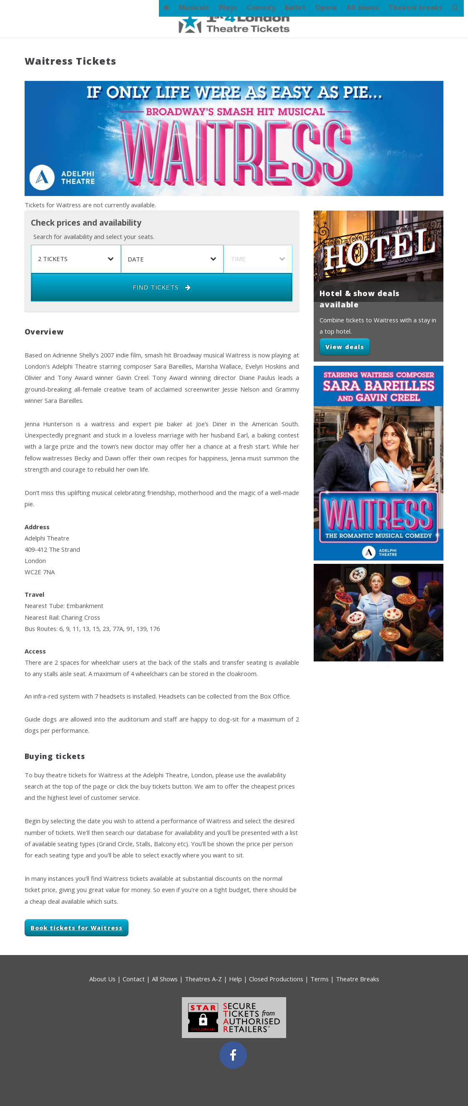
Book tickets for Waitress (76, 928)
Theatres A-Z (203, 979)
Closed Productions (276, 979)
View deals (344, 347)
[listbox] (76, 259)
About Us (102, 979)
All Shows (165, 979)
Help (235, 979)
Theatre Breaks (357, 979)
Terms (319, 979)
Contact (134, 979)
